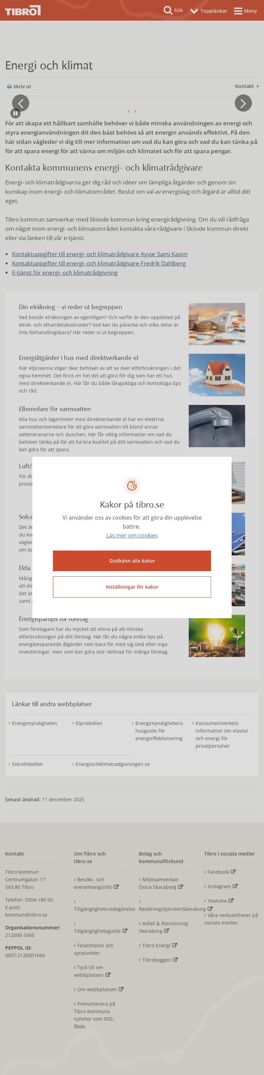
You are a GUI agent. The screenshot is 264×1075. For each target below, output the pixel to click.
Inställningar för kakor (132, 587)
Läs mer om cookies (132, 536)
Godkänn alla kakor (132, 560)
